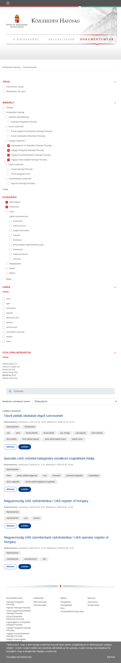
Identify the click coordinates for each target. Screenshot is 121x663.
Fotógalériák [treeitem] (65, 602)
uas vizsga (65, 433)
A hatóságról (26, 39)
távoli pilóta (49, 433)
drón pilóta (11, 439)
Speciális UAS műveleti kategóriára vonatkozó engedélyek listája (49, 458)
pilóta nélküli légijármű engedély (40, 482)
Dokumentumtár (97, 39)
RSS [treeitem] (62, 608)
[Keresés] (10, 391)
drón (18, 433)
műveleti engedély (74, 475)
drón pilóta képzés (30, 439)
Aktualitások (61, 39)
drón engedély (13, 482)
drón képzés (97, 433)
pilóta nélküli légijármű (27, 475)
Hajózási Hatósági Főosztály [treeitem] (18, 608)
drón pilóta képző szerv (55, 439)
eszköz (37, 518)
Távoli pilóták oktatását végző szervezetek (33, 415)
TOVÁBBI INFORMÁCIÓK (19, 657)
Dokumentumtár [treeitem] (40, 602)
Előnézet (10, 447)
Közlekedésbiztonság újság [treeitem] (71, 611)
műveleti (56, 475)
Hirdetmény (29, 427)
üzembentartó (30, 559)
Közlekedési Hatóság (43, 20)
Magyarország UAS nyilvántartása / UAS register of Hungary (46, 501)
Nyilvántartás (12, 427)
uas (8, 433)
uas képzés (81, 433)
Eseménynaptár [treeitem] (40, 605)
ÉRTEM (111, 657)
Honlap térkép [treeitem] (93, 605)
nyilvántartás (12, 518)
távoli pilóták (31, 433)
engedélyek (94, 475)
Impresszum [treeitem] (93, 602)
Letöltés (24, 447)
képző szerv (77, 439)
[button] (60, 81)
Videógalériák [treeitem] (66, 605)
